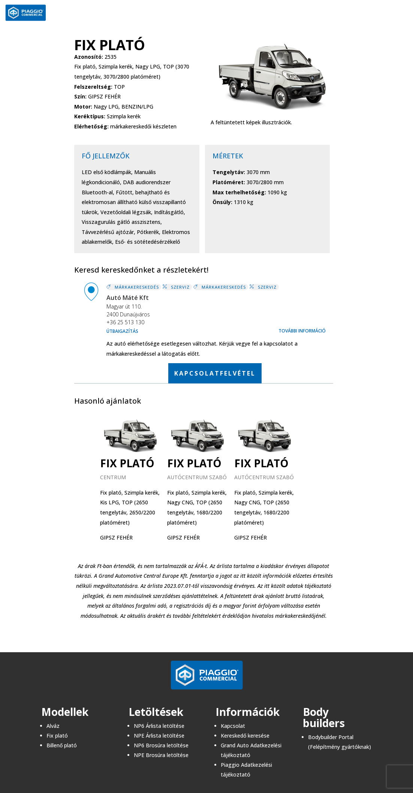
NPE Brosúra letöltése (161, 755)
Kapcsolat (233, 725)
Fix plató (57, 735)
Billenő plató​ (61, 745)
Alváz (53, 725)
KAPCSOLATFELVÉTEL (215, 373)
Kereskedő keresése (245, 735)
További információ (302, 331)
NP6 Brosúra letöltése (161, 745)
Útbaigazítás (122, 331)
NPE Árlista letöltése (159, 735)
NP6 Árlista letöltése (159, 725)
